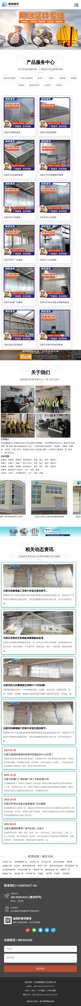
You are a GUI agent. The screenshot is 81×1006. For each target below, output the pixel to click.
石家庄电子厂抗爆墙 (13, 260)
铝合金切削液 (58, 862)
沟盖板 (40, 873)
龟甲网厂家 (30, 873)
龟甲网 (49, 873)
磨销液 (69, 862)
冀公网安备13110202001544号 (45, 995)
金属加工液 (7, 866)
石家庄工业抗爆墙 (48, 260)
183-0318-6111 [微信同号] (26, 897)
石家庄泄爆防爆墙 (12, 132)
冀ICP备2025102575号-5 (44, 986)
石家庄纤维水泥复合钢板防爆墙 (54, 302)
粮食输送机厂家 (51, 870)
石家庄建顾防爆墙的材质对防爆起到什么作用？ (28, 754)
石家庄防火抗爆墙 (48, 217)
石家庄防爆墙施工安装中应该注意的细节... (25, 591)
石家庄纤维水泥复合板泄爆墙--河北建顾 (25, 803)
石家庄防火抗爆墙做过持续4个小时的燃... (25, 685)
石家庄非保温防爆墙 (13, 175)
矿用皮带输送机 (8, 870)
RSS (27, 990)
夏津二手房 (42, 866)
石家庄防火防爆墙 (12, 217)
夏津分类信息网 (56, 866)
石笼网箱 (65, 873)
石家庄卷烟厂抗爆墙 (13, 302)
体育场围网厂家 (20, 862)
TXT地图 (41, 990)
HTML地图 (51, 990)
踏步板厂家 (18, 873)
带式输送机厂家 (71, 866)
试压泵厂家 (34, 862)
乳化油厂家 (46, 862)
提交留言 (40, 969)
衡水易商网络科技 (47, 1001)
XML (33, 990)
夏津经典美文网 (28, 866)
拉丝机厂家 (7, 862)
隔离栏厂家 (65, 870)
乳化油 (17, 866)
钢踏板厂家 (7, 873)
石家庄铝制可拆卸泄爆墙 (51, 345)
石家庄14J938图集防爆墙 (51, 175)
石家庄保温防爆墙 (48, 132)
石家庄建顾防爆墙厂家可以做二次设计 (24, 828)
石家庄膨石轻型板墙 (13, 345)
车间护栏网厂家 (24, 870)
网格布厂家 (38, 870)
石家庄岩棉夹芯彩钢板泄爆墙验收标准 (23, 638)
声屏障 (57, 873)
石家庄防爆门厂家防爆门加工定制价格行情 (26, 779)
